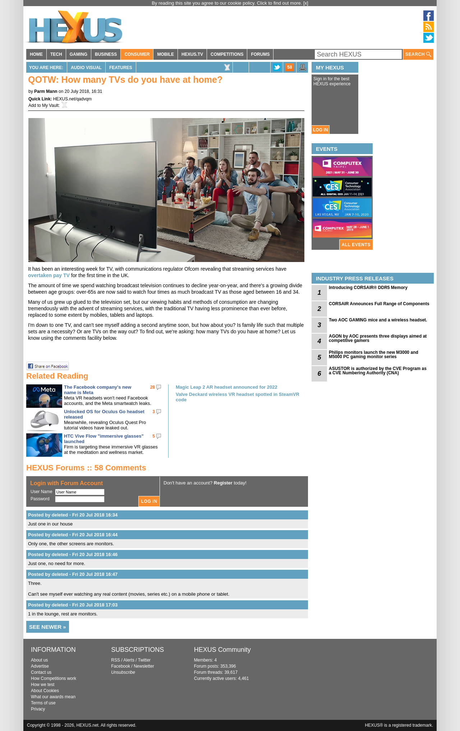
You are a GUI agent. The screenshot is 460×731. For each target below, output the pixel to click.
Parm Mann (46, 91)
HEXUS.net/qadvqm (72, 98)
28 (152, 387)
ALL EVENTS (356, 244)
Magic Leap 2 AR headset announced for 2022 (226, 387)
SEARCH (418, 54)
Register (223, 483)
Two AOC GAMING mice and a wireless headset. (378, 320)
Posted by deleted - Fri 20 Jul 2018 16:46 (73, 554)
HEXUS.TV (192, 54)
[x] (305, 3)
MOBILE (165, 54)
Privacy (38, 709)
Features (120, 67)
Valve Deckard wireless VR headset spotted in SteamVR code (237, 397)
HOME (36, 54)
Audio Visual (86, 67)
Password (40, 498)
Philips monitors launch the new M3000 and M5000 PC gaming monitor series (373, 354)
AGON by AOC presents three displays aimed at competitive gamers (378, 338)
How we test (42, 684)
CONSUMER (137, 54)
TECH (56, 54)
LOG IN (320, 129)
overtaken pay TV (49, 275)
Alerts (128, 660)
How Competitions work (53, 678)
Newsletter (144, 666)
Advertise (40, 666)
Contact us (41, 672)
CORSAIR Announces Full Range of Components (379, 304)
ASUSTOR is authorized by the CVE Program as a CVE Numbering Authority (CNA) (378, 370)
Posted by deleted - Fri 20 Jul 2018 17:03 (73, 605)
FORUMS (260, 54)
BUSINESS (106, 54)
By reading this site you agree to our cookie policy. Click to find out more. (227, 3)
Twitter (144, 660)
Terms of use (43, 702)
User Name (41, 491)
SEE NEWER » (47, 627)
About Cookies (45, 690)
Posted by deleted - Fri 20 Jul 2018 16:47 (73, 574)
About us (39, 660)
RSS (115, 660)
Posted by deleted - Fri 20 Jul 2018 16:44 (73, 534)
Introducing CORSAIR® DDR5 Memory (368, 287)
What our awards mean (53, 696)
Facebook (120, 666)
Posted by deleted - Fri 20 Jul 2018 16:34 (73, 515)
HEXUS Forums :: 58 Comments (86, 467)
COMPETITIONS (227, 54)
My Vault (50, 105)
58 (289, 67)
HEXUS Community (222, 649)
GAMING (78, 54)
